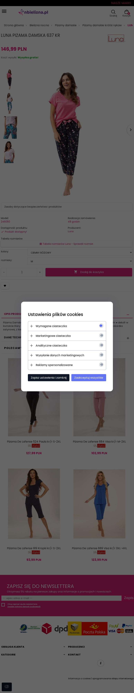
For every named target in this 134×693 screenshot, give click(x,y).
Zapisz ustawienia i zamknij (48, 378)
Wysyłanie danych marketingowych (59, 355)
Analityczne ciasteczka (50, 346)
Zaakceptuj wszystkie (89, 378)
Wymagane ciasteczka (50, 326)
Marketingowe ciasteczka (52, 336)
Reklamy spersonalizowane (53, 365)
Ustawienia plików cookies (54, 314)
